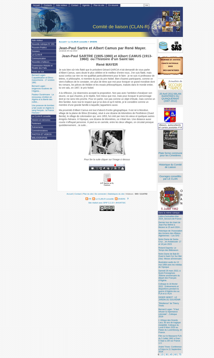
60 (175, 354)
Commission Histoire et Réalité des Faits (42, 67)
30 (166, 354)
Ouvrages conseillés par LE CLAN (170, 177)
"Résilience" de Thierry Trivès (168, 304)
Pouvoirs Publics (39, 47)
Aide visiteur (61, 5)
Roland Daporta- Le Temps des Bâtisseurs (168, 249)
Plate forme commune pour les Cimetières (170, 154)
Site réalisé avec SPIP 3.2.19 (101, 203)
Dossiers (36, 51)
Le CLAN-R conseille (77, 42)
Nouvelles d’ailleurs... (41, 62)
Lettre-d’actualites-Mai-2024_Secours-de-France (169, 217)
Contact (74, 5)
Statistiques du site (116, 194)
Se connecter (100, 194)
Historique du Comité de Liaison (170, 165)
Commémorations (40, 131)
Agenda (85, 5)
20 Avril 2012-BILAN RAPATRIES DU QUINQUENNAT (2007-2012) (170, 97)
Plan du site (99, 5)
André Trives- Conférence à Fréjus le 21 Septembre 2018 (170, 349)
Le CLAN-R (37, 55)
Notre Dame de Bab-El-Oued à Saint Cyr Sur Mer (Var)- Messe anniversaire (170, 256)
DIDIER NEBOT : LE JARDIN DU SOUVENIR (169, 298)
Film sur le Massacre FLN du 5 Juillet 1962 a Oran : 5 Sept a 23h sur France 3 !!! (170, 339)
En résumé (113, 5)
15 (162, 354)
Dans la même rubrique (169, 213)
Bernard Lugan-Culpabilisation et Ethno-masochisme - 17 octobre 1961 (43, 79)
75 (180, 354)
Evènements (37, 127)
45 (171, 354)
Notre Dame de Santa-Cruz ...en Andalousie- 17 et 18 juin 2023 (169, 241)
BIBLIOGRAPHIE (39, 138)
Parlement (36, 123)
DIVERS (93, 42)
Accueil (62, 42)
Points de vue (38, 72)
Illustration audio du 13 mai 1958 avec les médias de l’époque (170, 264)
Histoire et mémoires (41, 120)
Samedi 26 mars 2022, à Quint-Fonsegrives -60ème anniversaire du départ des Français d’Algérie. (169, 276)
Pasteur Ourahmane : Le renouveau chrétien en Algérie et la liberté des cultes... (43, 98)
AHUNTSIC (121, 203)
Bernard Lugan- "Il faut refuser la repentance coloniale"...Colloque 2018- (168, 313)
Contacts (48, 5)
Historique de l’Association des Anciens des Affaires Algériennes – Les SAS (170, 233)
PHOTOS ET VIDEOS (42, 134)
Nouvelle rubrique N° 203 (43, 44)
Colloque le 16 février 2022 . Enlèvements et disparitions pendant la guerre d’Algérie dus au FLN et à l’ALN (168, 289)
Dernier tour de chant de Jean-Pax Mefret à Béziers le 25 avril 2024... (169, 224)
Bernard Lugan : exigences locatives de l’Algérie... (42, 88)
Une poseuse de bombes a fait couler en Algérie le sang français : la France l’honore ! (43, 109)
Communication (39, 58)
